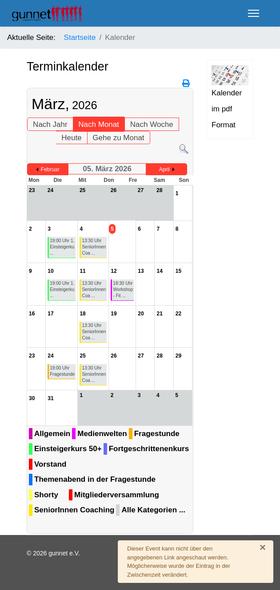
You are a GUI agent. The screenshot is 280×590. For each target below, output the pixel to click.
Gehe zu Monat (118, 138)
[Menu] (253, 13)
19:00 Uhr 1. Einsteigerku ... (62, 247)
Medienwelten (102, 433)
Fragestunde (157, 433)
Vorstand (50, 464)
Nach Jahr (50, 124)
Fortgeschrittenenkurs (149, 448)
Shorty (46, 495)
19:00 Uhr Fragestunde (62, 371)
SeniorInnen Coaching (74, 510)
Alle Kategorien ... (153, 510)
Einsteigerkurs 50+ (68, 448)
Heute (71, 138)
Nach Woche (151, 124)
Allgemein (52, 433)
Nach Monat (98, 124)
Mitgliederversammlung (116, 495)
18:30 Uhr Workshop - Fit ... (123, 289)
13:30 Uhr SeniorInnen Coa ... (94, 247)
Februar (50, 169)
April (164, 169)
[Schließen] (262, 547)
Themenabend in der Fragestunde (95, 479)
